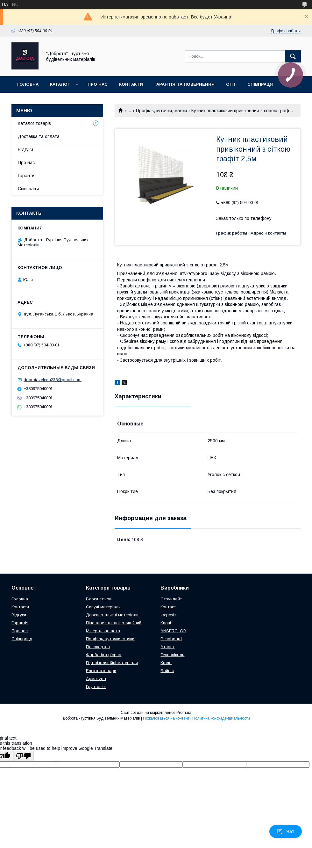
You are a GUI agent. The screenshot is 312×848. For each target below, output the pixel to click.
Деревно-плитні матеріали (112, 614)
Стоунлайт (171, 599)
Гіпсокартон (98, 646)
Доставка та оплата (39, 136)
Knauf (165, 622)
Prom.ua (183, 712)
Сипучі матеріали (103, 607)
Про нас (98, 84)
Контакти (131, 84)
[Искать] (293, 56)
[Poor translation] (23, 756)
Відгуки (25, 149)
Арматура (96, 678)
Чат (285, 831)
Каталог (60, 84)
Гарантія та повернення (184, 84)
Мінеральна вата (103, 630)
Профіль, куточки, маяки (161, 110)
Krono (166, 662)
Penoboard (171, 638)
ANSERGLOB (173, 630)
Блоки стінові (99, 599)
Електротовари (101, 670)
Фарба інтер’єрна (103, 654)
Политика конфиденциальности (221, 718)
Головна (28, 84)
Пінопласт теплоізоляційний (113, 622)
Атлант (167, 646)
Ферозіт (168, 614)
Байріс (167, 670)
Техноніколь (172, 654)
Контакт (168, 607)
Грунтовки (96, 686)
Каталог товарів (34, 123)
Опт (231, 84)
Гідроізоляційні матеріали (112, 662)
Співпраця (260, 84)
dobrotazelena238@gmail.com (53, 379)
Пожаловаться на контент (166, 718)
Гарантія (27, 175)
